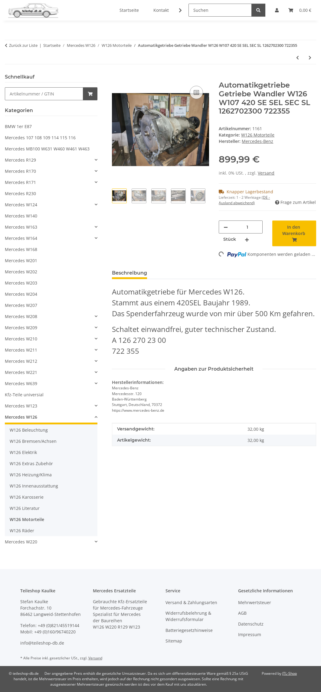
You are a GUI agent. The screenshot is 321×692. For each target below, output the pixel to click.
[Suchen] (220, 10)
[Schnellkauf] (44, 93)
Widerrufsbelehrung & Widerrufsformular (188, 616)
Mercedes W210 (21, 339)
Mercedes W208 (21, 316)
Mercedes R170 (20, 171)
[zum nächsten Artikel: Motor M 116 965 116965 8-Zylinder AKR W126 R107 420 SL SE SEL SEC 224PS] (310, 57)
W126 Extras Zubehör (31, 463)
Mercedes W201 (21, 260)
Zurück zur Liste (23, 45)
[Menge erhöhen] (247, 239)
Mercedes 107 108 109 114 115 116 (40, 137)
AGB (242, 613)
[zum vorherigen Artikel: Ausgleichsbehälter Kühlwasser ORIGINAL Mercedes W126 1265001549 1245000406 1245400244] (297, 57)
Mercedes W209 (21, 327)
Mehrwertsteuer (254, 602)
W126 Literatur (25, 508)
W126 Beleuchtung (29, 430)
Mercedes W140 (21, 216)
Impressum (249, 634)
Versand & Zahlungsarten (191, 602)
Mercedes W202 (21, 272)
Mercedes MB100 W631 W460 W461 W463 (47, 149)
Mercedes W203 (21, 283)
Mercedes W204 (21, 294)
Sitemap (173, 641)
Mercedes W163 (21, 227)
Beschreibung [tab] (129, 273)
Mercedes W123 (21, 406)
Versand (266, 173)
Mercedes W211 (21, 350)
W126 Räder (22, 530)
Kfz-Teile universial (24, 394)
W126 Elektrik (23, 452)
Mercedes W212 (21, 361)
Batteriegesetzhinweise (189, 630)
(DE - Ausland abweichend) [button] (244, 200)
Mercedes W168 (21, 249)
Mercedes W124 (21, 205)
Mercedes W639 (21, 383)
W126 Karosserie (27, 497)
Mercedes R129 (20, 160)
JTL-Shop (289, 673)
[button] (176, 10)
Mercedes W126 (21, 417)
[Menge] (247, 227)
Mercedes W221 (21, 372)
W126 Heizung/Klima (31, 475)
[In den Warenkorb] (117, 77)
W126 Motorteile (257, 135)
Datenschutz (251, 624)
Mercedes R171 (20, 182)
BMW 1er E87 (18, 126)
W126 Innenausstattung (34, 486)
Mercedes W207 (21, 305)
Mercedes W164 (21, 238)
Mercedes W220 (21, 542)
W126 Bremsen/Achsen (33, 441)
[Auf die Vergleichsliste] (196, 92)
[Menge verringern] (225, 227)
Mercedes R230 (20, 193)
